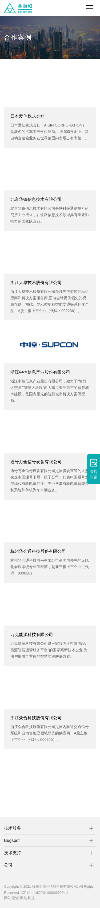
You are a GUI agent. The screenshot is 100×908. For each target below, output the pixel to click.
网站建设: (12, 898)
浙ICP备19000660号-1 (51, 893)
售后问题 (94, 469)
